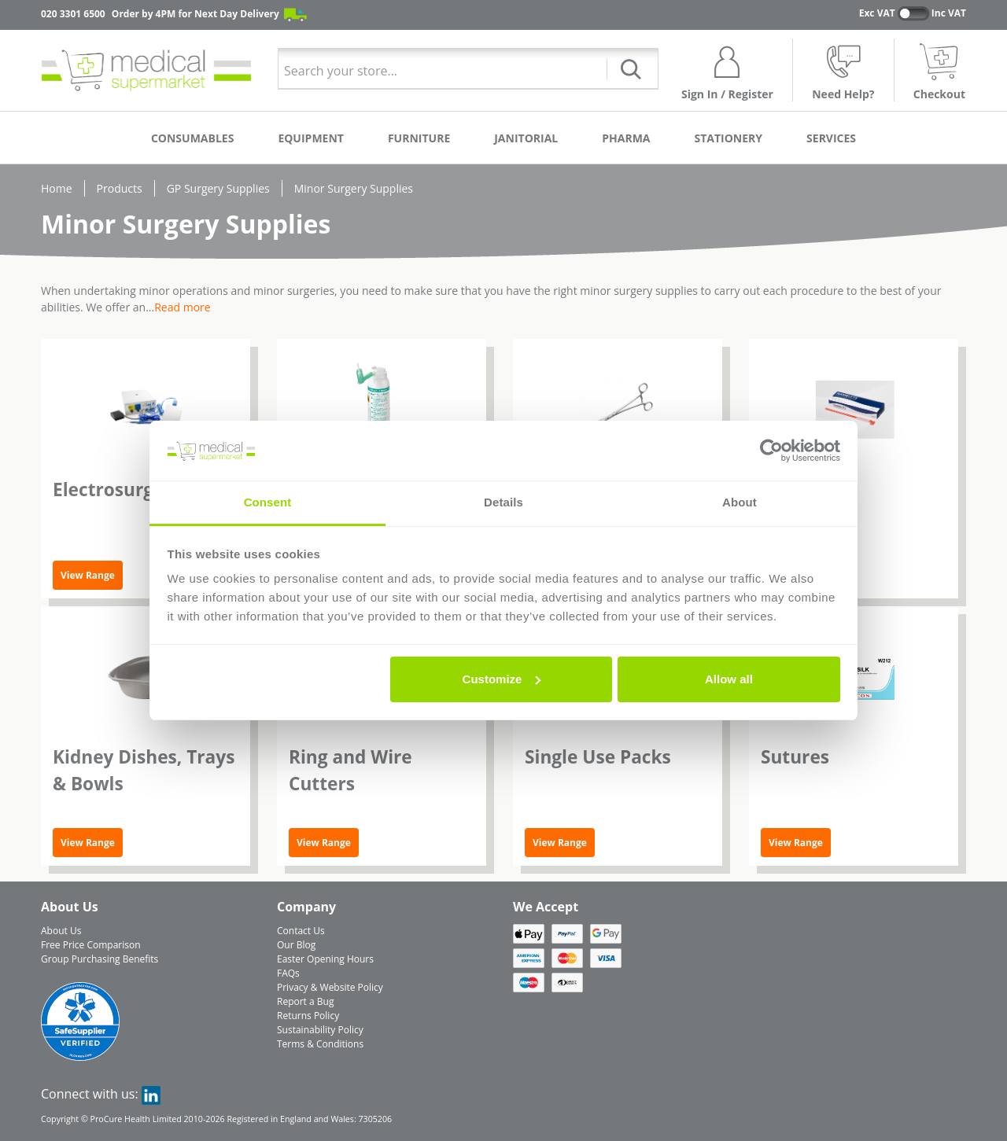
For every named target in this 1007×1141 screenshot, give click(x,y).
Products (119, 188)
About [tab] (739, 502)
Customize (502, 679)
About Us (61, 930)
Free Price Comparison (91, 944)
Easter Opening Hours (325, 959)
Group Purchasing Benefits (99, 959)
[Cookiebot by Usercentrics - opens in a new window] (771, 450)
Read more (182, 307)
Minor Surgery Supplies (353, 188)
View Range (88, 575)
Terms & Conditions (320, 1044)
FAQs (288, 973)
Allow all (729, 679)
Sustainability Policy (320, 1029)
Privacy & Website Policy (330, 987)
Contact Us (301, 930)
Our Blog (296, 944)
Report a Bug (305, 1001)
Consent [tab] (268, 502)
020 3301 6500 (73, 13)
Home (56, 188)
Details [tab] (503, 502)
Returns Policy (308, 1015)
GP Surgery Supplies (218, 188)
